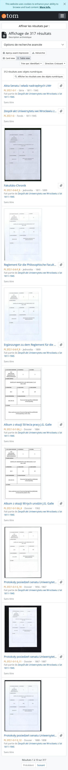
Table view (23, 58)
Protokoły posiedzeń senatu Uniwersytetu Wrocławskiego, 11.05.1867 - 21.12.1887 (30, 656)
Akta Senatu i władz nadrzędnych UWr (27, 85)
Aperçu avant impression (16, 53)
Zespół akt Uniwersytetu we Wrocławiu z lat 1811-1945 (30, 111)
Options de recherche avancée (23, 44)
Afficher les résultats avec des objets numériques (39, 76)
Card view (9, 58)
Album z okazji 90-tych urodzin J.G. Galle (29, 503)
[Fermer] (64, 4)
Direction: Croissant (54, 63)
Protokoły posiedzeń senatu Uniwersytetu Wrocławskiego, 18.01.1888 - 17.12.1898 (30, 735)
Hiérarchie (38, 53)
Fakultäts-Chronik (15, 185)
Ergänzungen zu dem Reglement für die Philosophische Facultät (30, 344)
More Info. (45, 7)
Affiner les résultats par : (34, 26)
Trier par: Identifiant (30, 63)
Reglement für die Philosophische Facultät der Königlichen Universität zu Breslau (30, 264)
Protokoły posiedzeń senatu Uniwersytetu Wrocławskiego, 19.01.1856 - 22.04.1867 (30, 582)
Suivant (41, 765)
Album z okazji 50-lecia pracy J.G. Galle (28, 424)
